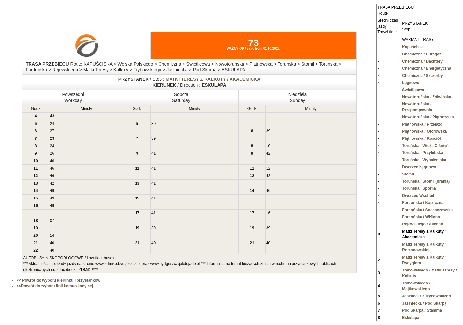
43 (52, 116)
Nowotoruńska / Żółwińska (426, 97)
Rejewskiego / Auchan (422, 224)
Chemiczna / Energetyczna (426, 68)
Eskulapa (410, 317)
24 (52, 123)
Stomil (408, 174)
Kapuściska (413, 47)
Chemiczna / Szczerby (422, 75)
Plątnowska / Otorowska (424, 131)
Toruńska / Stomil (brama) (426, 181)
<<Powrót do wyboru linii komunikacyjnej (55, 286)
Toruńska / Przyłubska (422, 152)
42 (268, 153)
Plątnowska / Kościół (421, 138)
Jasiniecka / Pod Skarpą (424, 303)
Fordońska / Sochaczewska (427, 210)
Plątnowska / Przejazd (422, 124)
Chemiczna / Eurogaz (421, 54)
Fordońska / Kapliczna (422, 202)
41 (153, 153)
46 (52, 161)
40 (52, 243)
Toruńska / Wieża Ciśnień (425, 145)
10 (268, 146)
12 (268, 168)
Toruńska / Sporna (419, 188)
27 (52, 131)
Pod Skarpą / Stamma (422, 310)
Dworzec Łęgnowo (419, 167)
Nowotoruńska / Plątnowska (428, 117)
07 (52, 220)
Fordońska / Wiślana (421, 217)
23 (52, 138)
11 (52, 228)
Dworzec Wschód (418, 195)
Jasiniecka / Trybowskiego (426, 296)
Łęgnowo (410, 82)
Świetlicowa (413, 90)
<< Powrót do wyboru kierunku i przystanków (58, 280)
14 (52, 235)
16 (268, 213)
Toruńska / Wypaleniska (424, 160)
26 (52, 153)
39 (153, 123)
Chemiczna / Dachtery (422, 61)
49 (52, 190)
